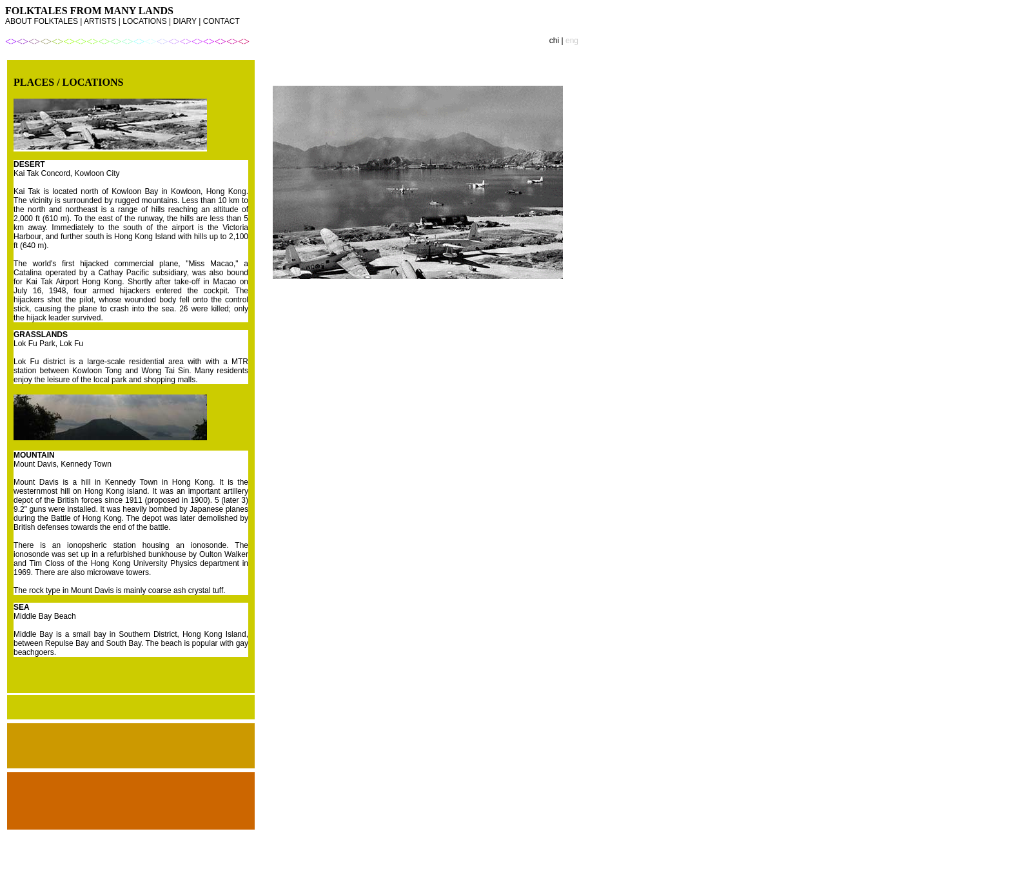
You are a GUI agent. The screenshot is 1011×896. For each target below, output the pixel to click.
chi (555, 40)
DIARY (185, 21)
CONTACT (221, 21)
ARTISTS (100, 21)
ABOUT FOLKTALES (41, 21)
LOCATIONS (144, 21)
